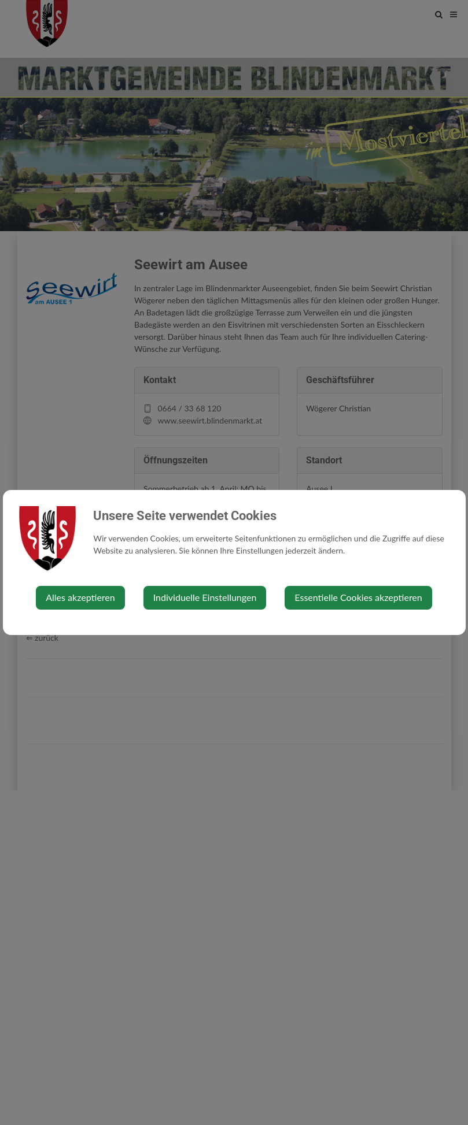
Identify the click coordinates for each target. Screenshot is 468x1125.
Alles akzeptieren (80, 597)
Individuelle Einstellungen (205, 597)
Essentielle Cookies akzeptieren (358, 597)
